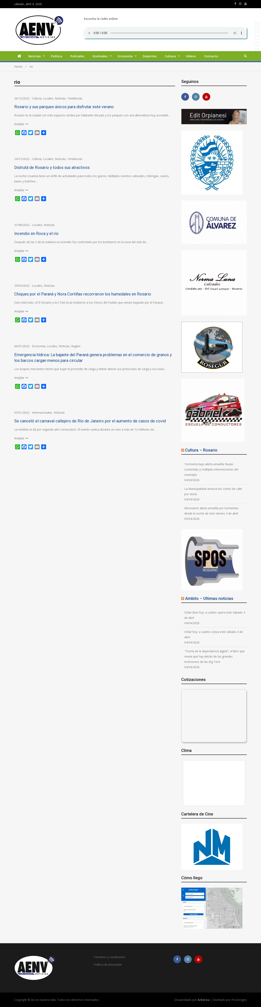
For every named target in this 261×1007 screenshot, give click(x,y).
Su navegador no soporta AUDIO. (165, 33)
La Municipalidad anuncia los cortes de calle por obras (213, 491)
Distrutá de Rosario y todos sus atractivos (52, 167)
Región (75, 346)
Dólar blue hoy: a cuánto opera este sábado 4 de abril (214, 615)
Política (56, 56)
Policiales (77, 56)
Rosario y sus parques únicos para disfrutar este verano (64, 106)
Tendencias (74, 98)
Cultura (170, 56)
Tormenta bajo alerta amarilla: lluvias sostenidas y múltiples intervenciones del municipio (211, 469)
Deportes (150, 56)
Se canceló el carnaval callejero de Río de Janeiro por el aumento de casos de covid (90, 421)
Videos (191, 56)
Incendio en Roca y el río (36, 233)
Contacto (211, 56)
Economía (125, 56)
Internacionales (42, 412)
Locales (48, 98)
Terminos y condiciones (109, 957)
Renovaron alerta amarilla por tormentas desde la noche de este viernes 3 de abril (211, 510)
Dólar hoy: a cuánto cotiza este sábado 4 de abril (213, 634)
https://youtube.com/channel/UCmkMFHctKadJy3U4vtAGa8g (245, 3)
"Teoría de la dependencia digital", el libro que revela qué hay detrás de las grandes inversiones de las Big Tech (214, 656)
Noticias (34, 56)
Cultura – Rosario (201, 450)
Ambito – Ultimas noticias (209, 598)
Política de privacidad (108, 964)
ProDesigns (239, 1000)
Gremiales (100, 56)
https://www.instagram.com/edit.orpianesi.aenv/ (240, 3)
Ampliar (19, 124)
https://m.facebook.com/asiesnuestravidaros (235, 3)
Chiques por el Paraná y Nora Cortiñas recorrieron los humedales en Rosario (82, 294)
